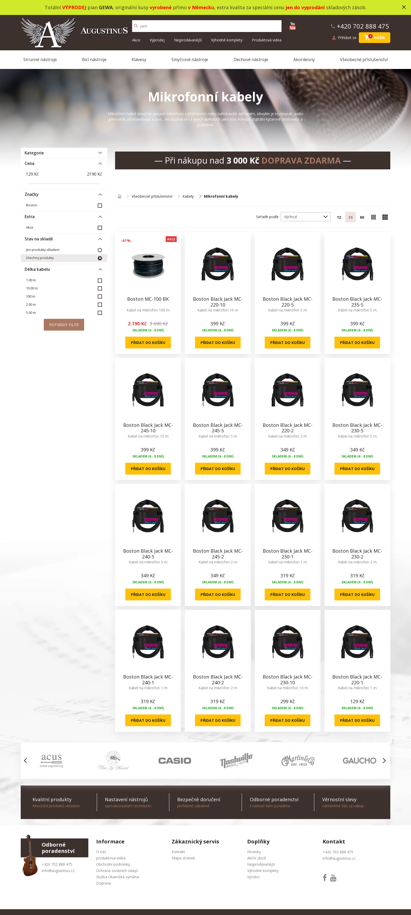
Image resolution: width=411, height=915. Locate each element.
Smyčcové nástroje (189, 59)
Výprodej (157, 39)
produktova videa (111, 857)
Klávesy (139, 59)
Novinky (254, 851)
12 (339, 217)
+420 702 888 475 (57, 864)
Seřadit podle (267, 216)
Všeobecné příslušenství (364, 59)
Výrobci (253, 876)
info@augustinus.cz (58, 870)
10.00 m (32, 288)
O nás (101, 851)
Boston (31, 205)
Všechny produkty (40, 258)
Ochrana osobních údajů (117, 870)
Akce (136, 39)
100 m (30, 296)
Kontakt (178, 851)
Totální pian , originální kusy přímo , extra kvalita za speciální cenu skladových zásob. (205, 7)
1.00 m (31, 280)
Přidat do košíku (148, 342)
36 (350, 217)
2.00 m (31, 304)
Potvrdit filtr (64, 324)
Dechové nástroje (251, 59)
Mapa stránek (183, 857)
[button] (26, 760)
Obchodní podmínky (113, 864)
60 (362, 217)
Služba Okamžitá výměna (117, 876)
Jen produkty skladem (43, 249)
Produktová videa (267, 39)
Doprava (103, 883)
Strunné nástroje (40, 59)
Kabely (188, 196)
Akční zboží (256, 857)
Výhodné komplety (226, 39)
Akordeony (304, 59)
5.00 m (31, 312)
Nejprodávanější (188, 39)
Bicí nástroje (94, 59)
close (404, 7)
